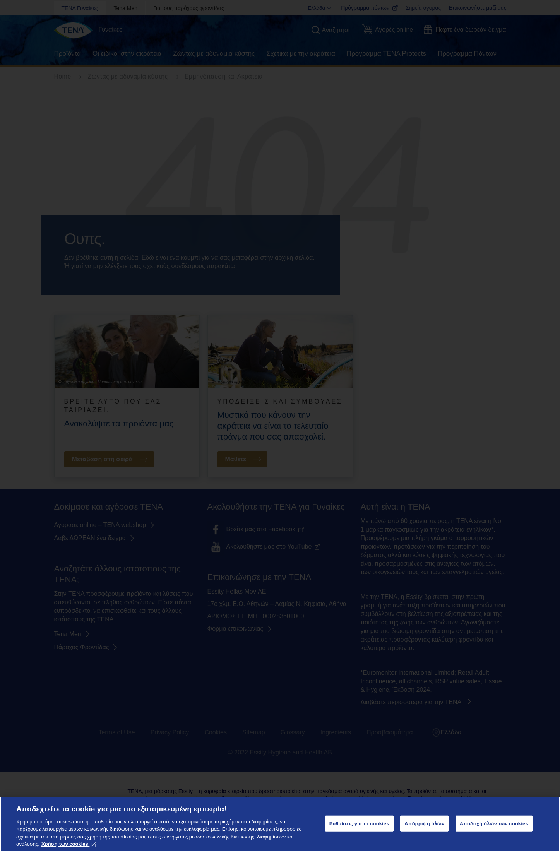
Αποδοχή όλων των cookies (494, 823)
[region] (280, 824)
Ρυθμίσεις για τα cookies (359, 823)
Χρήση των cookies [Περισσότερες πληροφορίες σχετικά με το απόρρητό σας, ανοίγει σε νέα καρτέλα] (68, 844)
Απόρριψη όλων (424, 823)
